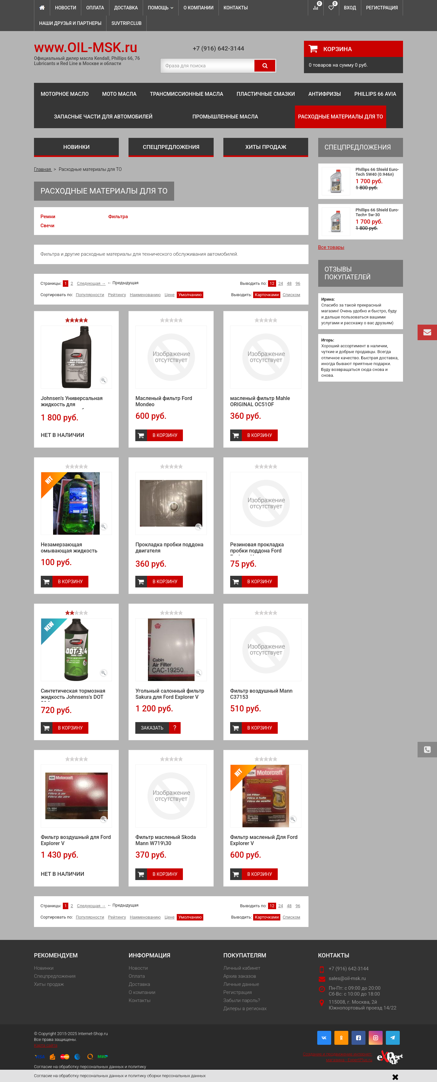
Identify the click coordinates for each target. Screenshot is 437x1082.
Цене (169, 294)
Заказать (152, 728)
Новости (65, 7)
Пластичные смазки (266, 94)
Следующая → (91, 283)
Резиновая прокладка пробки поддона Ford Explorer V (257, 550)
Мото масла (119, 94)
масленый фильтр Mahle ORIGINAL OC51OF (260, 401)
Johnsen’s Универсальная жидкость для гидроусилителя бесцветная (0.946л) (75, 407)
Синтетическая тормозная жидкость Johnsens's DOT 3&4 (73, 697)
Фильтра (118, 216)
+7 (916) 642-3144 (218, 48)
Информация (150, 955)
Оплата (95, 7)
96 (298, 283)
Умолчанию (190, 294)
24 (280, 283)
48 (289, 283)
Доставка (126, 7)
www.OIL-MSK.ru (85, 47)
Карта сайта (45, 1045)
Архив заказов (239, 976)
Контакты (236, 7)
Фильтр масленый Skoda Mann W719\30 (165, 840)
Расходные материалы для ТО (340, 117)
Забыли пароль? (241, 1000)
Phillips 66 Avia (375, 94)
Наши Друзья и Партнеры (70, 23)
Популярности (90, 294)
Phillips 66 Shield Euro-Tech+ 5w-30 (377, 212)
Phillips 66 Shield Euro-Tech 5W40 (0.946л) (377, 172)
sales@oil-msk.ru (347, 978)
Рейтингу (117, 294)
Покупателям (244, 955)
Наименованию (145, 294)
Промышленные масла (225, 117)
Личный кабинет (241, 968)
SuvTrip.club (126, 23)
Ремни (47, 216)
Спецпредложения (171, 147)
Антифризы (324, 94)
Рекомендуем (56, 955)
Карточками (267, 294)
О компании (199, 7)
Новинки (76, 147)
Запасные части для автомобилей (103, 117)
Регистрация (382, 7)
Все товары (331, 247)
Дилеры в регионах (245, 1008)
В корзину (164, 435)
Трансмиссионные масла (186, 94)
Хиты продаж (265, 147)
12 (272, 283)
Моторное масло (65, 94)
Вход (350, 7)
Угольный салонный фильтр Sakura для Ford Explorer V (169, 694)
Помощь (161, 7)
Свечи (47, 226)
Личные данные (241, 984)
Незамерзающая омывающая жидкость (69, 547)
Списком (291, 294)
